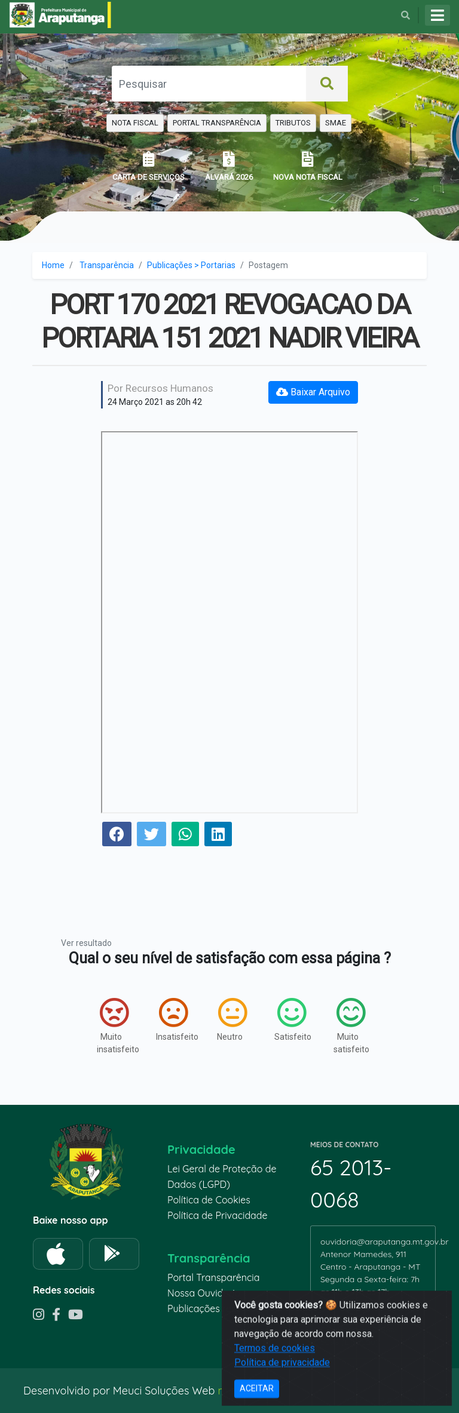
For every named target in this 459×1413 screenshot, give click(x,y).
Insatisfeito (173, 1019)
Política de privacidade (282, 1399)
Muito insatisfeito (114, 1025)
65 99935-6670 (354, 1304)
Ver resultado (86, 943)
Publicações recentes (214, 1308)
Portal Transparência (213, 1277)
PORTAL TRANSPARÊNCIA (217, 122)
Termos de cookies (274, 1384)
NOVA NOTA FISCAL (307, 166)
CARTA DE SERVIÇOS (148, 166)
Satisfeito (292, 1019)
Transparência (106, 265)
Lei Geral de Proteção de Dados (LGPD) (221, 1176)
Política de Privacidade (217, 1215)
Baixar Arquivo (313, 392)
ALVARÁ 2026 (229, 166)
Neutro (232, 1019)
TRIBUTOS (293, 122)
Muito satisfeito (351, 1025)
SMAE (335, 122)
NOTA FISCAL (135, 122)
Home (53, 265)
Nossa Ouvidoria (203, 1293)
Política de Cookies (208, 1200)
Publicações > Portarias (191, 265)
